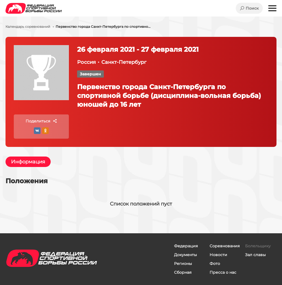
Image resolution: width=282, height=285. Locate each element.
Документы (185, 254)
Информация (28, 162)
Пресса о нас (223, 272)
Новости (218, 254)
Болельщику (258, 245)
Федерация (186, 245)
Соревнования (225, 245)
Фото (215, 263)
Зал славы (255, 254)
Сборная (182, 272)
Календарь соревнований (28, 27)
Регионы (183, 263)
